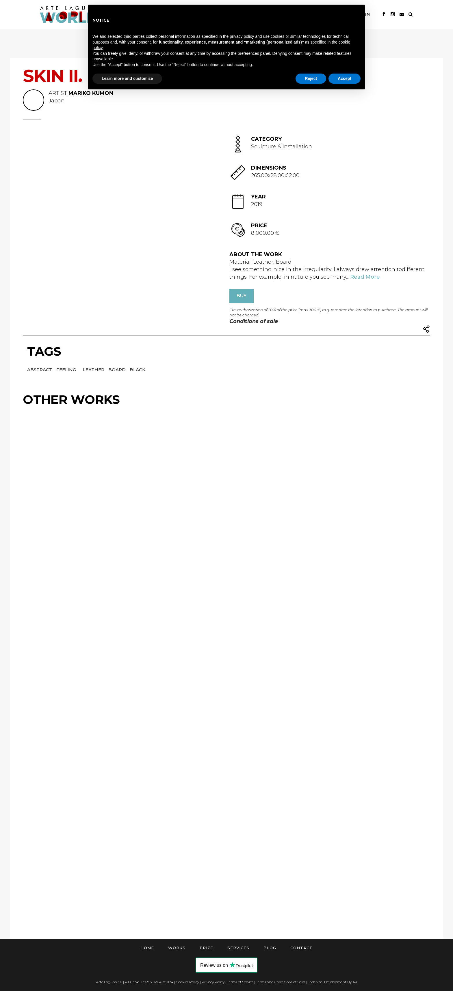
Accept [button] (344, 78)
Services (238, 947)
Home (147, 947)
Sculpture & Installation (281, 146)
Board (117, 369)
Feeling (66, 369)
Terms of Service (240, 982)
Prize (206, 947)
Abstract (40, 369)
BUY (241, 296)
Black (137, 369)
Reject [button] (311, 78)
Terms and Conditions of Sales (280, 982)
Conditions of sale (253, 321)
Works (176, 947)
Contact (301, 947)
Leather (94, 369)
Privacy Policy (213, 982)
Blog (269, 947)
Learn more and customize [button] (127, 78)
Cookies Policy (187, 982)
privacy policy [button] (242, 36)
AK (354, 982)
